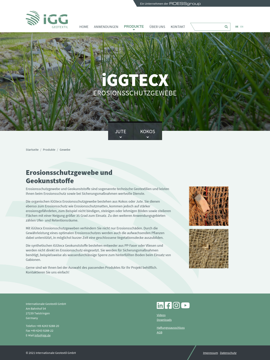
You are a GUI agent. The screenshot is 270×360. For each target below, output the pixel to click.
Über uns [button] (157, 26)
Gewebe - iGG (47, 19)
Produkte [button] (134, 27)
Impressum (210, 353)
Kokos (147, 131)
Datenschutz (228, 353)
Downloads (164, 320)
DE (236, 26)
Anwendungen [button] (106, 26)
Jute (120, 131)
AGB (159, 332)
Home (83, 26)
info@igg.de (42, 335)
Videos (161, 315)
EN (241, 26)
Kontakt (178, 26)
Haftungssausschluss (171, 328)
